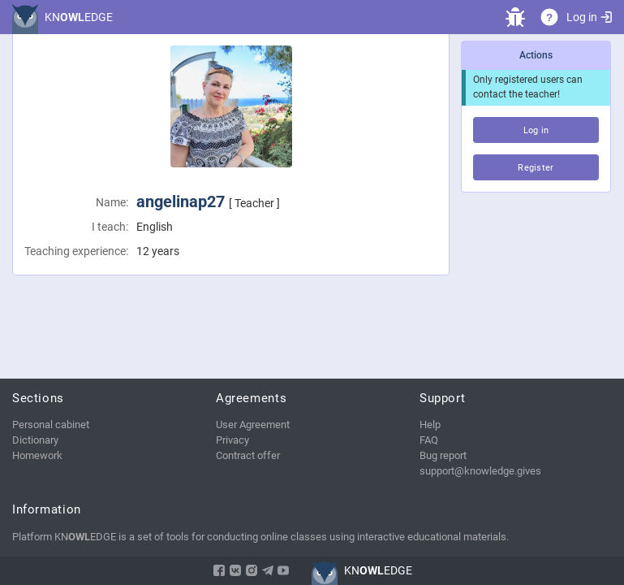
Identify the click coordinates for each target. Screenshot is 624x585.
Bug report (443, 455)
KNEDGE (79, 17)
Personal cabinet (50, 424)
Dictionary (35, 440)
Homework (37, 455)
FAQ (429, 440)
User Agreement (253, 424)
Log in (589, 17)
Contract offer (248, 455)
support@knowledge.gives (480, 471)
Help (430, 424)
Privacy (232, 440)
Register (536, 167)
